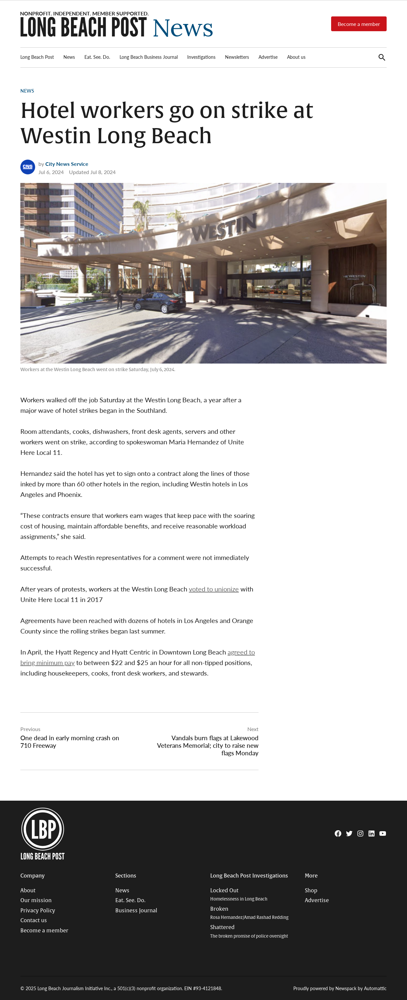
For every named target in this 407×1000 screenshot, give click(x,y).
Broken (249, 913)
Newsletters (237, 57)
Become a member (359, 24)
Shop (311, 890)
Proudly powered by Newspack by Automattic (340, 988)
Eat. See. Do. (97, 57)
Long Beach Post (37, 57)
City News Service (66, 163)
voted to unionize (214, 588)
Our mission (36, 900)
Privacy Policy (37, 910)
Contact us (33, 920)
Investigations (201, 57)
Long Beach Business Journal (149, 57)
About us (296, 57)
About (27, 890)
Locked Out (238, 894)
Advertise (268, 57)
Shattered (249, 931)
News (69, 57)
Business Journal (136, 910)
